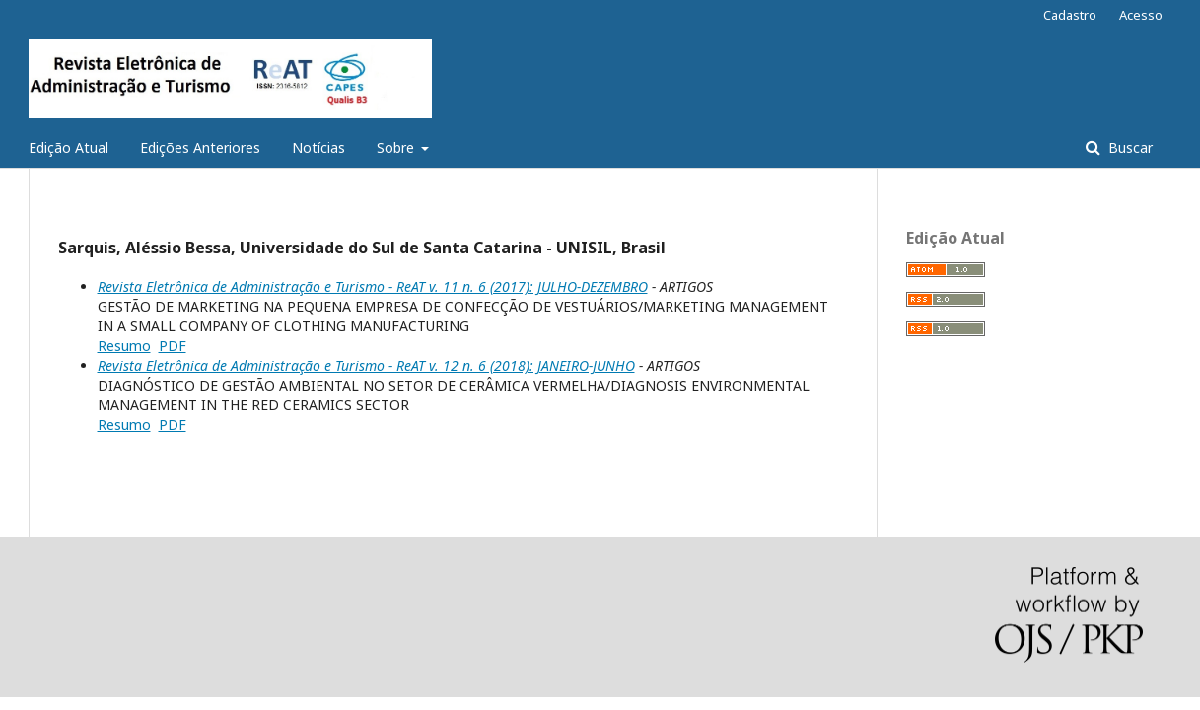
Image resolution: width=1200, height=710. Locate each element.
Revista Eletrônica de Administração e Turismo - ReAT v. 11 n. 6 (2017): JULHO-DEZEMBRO (373, 286)
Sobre (397, 147)
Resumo (124, 345)
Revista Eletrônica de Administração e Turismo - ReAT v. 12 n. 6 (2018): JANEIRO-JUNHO (366, 365)
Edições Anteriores (200, 147)
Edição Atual (68, 147)
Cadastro (1069, 15)
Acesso (1141, 15)
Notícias (318, 147)
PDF (172, 345)
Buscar (1128, 147)
